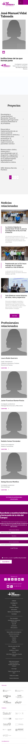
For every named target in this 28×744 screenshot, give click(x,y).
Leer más (4, 368)
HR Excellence (14, 627)
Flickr (22, 579)
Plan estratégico (14, 618)
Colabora (14, 638)
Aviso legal (14, 668)
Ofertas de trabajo (14, 636)
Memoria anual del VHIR (14, 646)
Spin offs (14, 623)
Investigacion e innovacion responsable (14, 621)
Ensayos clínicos (14, 607)
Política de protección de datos (14, 672)
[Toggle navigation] (25, 2)
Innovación (14, 609)
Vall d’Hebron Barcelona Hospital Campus (14, 655)
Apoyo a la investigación (14, 611)
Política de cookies (14, 675)
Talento (14, 605)
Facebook (9, 579)
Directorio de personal (14, 634)
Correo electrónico (14, 542)
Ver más (14, 316)
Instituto (14, 600)
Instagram (15, 579)
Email (3, 51)
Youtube (19, 579)
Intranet (14, 652)
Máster (14, 648)
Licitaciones (14, 625)
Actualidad (14, 642)
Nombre (14, 536)
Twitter (5, 579)
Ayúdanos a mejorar (14, 650)
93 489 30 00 (17, 586)
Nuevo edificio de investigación (14, 632)
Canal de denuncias (14, 678)
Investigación (14, 603)
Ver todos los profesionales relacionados (14, 498)
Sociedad (14, 614)
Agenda (14, 640)
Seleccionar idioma (14, 530)
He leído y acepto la (14, 557)
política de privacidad (20, 557)
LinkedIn (12, 579)
